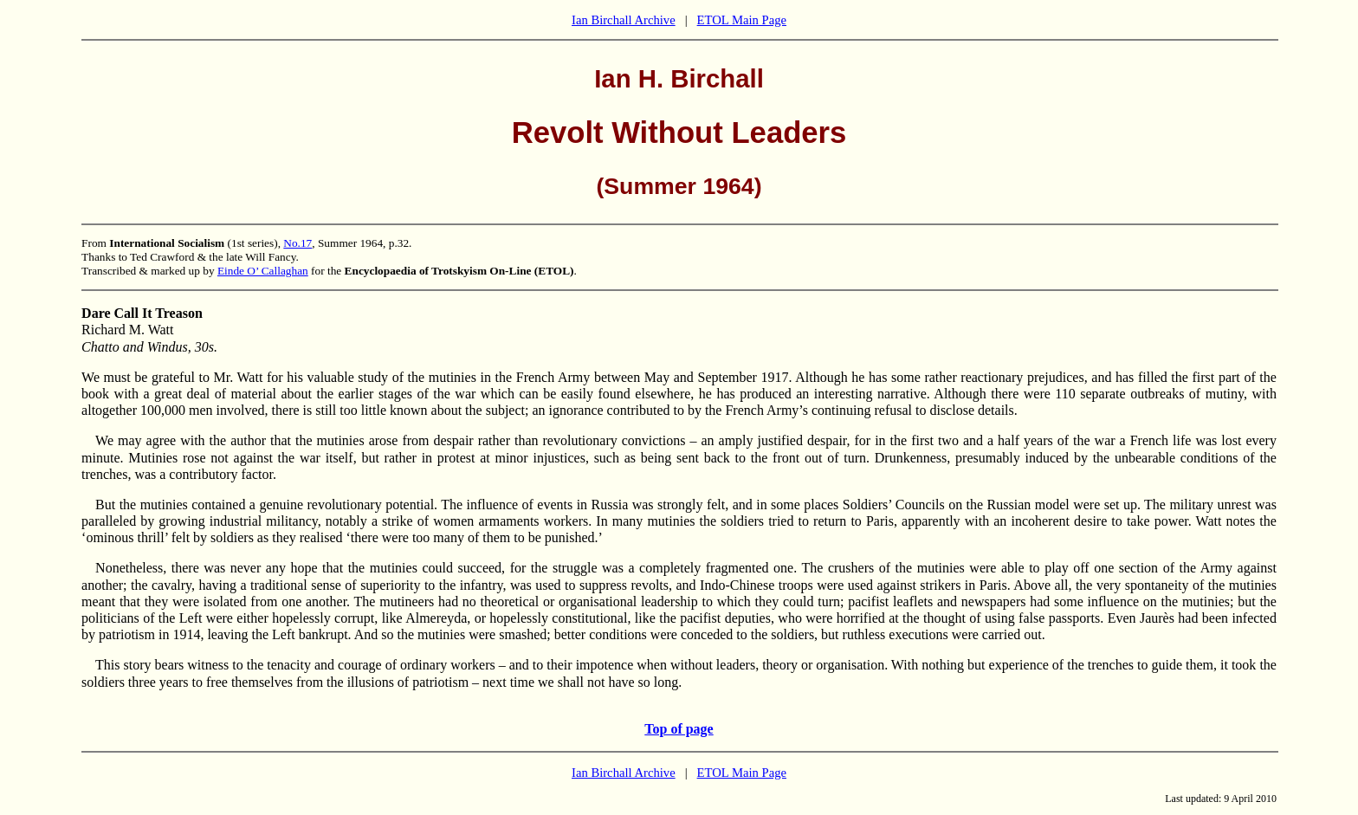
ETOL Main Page (741, 20)
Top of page (678, 728)
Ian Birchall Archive (624, 20)
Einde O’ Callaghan (262, 270)
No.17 (297, 242)
